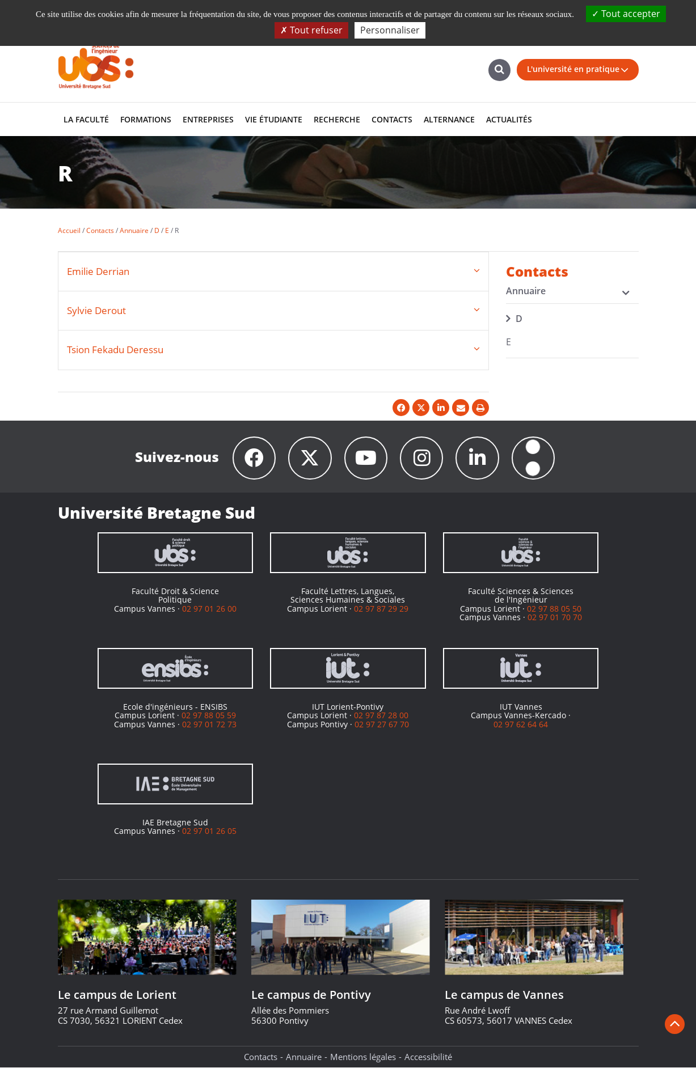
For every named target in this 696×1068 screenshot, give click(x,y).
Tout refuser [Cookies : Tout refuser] (311, 30)
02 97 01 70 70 (555, 617)
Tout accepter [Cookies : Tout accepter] (626, 13)
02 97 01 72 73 (209, 724)
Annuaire (304, 1057)
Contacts (260, 1057)
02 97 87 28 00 (381, 715)
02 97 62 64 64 (520, 724)
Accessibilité (428, 1057)
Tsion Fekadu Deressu (115, 349)
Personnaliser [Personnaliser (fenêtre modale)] (390, 30)
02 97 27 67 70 (382, 724)
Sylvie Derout (96, 310)
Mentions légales (363, 1057)
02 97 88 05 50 (554, 608)
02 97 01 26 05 (209, 831)
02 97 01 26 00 (209, 608)
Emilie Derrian (98, 271)
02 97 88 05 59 (209, 715)
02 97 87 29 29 (381, 608)
